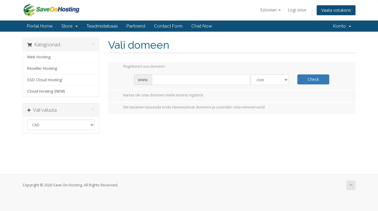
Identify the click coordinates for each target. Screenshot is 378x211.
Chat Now (201, 26)
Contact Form (168, 26)
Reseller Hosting (42, 68)
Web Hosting (39, 56)
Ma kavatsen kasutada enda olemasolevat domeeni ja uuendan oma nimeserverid (189, 107)
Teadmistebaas (102, 26)
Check (313, 79)
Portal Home (40, 26)
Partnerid (135, 26)
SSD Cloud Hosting (44, 79)
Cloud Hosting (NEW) (46, 91)
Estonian (270, 10)
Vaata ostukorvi (336, 10)
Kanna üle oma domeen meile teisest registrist (158, 95)
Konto (342, 26)
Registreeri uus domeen (139, 67)
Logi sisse (297, 10)
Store (69, 26)
